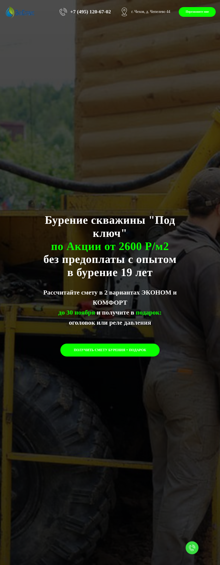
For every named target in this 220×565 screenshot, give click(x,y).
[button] (197, 12)
